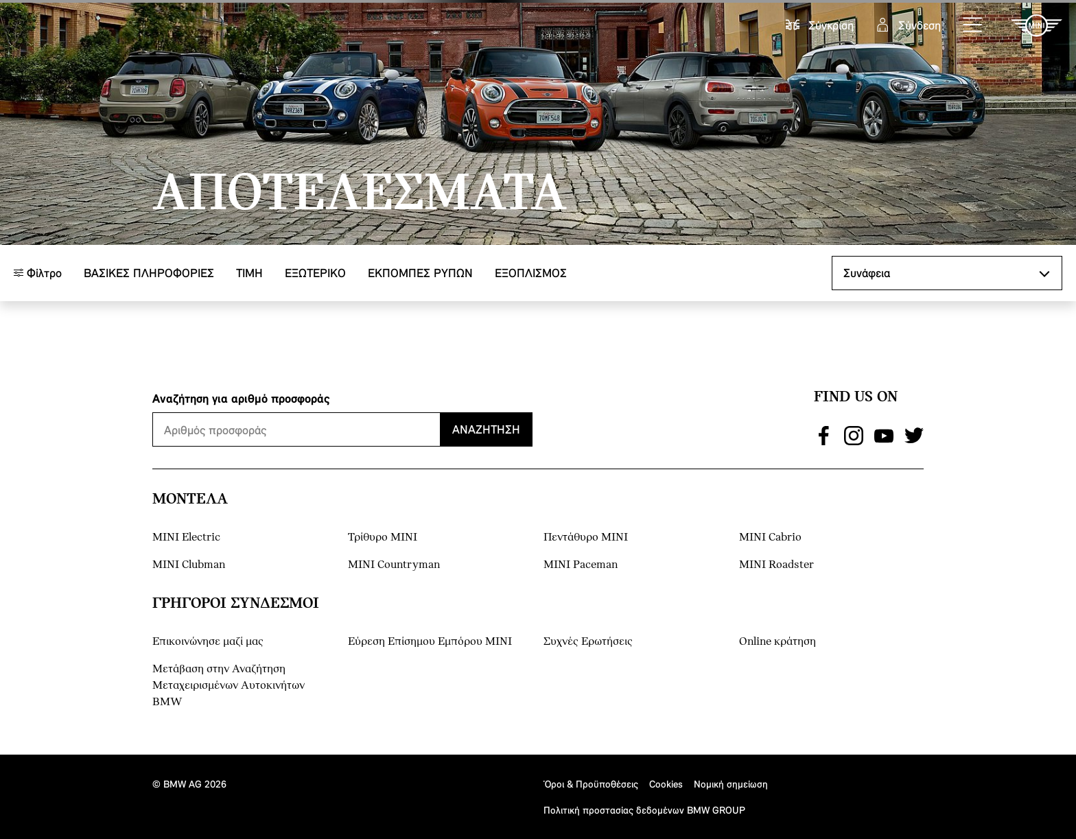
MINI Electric (186, 537)
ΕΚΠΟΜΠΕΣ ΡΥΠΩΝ (420, 273)
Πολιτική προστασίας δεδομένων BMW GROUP (644, 809)
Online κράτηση (777, 641)
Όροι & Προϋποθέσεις (590, 783)
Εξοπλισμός (531, 273)
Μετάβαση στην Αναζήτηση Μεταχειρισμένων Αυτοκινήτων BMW (228, 686)
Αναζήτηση (486, 429)
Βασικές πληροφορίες (149, 273)
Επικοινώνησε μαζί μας (208, 641)
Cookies (666, 783)
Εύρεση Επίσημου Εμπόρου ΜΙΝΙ (430, 641)
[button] (973, 25)
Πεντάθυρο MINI (585, 537)
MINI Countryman (394, 564)
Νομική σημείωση (731, 783)
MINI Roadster (776, 564)
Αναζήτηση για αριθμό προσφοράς (241, 398)
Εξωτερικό (315, 273)
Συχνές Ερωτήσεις (588, 641)
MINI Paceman (580, 564)
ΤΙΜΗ (249, 273)
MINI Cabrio (770, 537)
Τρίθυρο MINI (382, 537)
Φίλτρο (38, 273)
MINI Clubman (188, 564)
